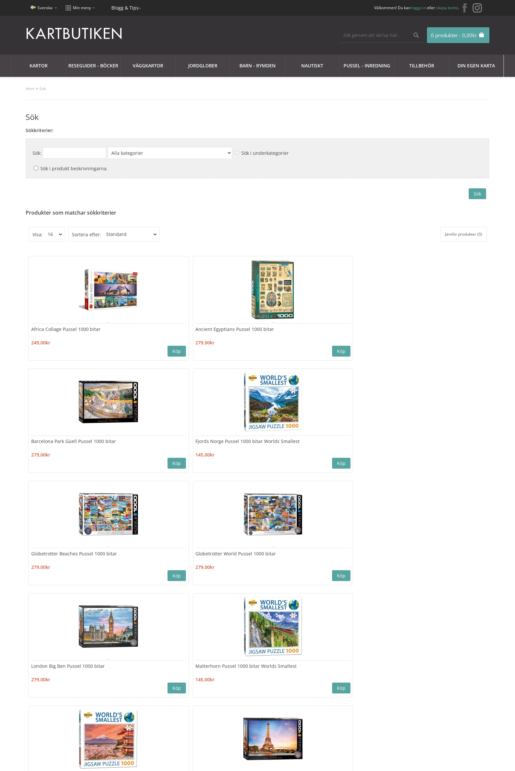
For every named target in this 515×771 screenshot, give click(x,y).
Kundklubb (49, 680)
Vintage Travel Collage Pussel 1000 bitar (277, 552)
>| (107, 600)
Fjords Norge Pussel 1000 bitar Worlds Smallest (281, 330)
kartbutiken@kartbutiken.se (422, 690)
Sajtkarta (135, 688)
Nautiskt (312, 65)
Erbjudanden (316, 680)
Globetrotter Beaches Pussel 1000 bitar (350, 330)
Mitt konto (225, 680)
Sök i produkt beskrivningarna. (74, 168)
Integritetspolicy (55, 696)
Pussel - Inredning (367, 65)
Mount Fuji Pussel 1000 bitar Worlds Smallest (205, 441)
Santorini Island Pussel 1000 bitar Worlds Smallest (429, 441)
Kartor (39, 65)
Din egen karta (476, 65)
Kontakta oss (139, 680)
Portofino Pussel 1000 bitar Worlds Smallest (356, 441)
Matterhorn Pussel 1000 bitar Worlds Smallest (132, 441)
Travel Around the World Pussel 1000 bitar (133, 552)
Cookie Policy (51, 688)
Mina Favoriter (230, 696)
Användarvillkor (54, 712)
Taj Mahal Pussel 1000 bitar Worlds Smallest (63, 552)
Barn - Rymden (257, 65)
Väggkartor (148, 65)
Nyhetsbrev (226, 704)
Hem (30, 88)
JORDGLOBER (202, 65)
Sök (42, 88)
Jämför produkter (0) (463, 234)
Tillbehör (421, 65)
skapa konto (447, 8)
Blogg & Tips (125, 8)
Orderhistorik (228, 688)
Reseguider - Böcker (93, 65)
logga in (419, 8)
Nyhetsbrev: (301, 640)
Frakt (42, 719)
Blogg (308, 688)
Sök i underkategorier (265, 153)
